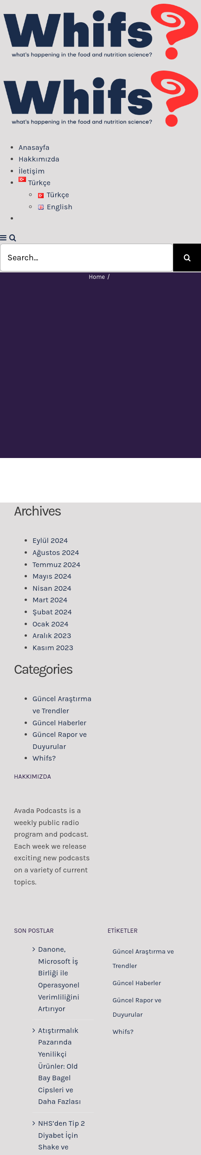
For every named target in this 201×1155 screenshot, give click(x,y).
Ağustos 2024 (55, 552)
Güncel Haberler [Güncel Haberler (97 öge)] (137, 983)
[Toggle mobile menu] (3, 237)
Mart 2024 (49, 599)
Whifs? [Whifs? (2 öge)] (123, 1032)
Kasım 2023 (52, 647)
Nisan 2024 (51, 588)
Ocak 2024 (50, 623)
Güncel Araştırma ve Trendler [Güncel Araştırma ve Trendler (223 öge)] (143, 959)
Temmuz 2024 (56, 564)
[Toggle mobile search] (12, 237)
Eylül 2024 (50, 540)
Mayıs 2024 (51, 576)
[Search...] (86, 257)
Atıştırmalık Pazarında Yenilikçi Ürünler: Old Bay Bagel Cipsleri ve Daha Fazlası (59, 1066)
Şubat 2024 (51, 611)
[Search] (187, 257)
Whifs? (44, 758)
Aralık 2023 (51, 635)
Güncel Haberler (59, 722)
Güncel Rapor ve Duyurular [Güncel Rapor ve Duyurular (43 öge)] (137, 1007)
